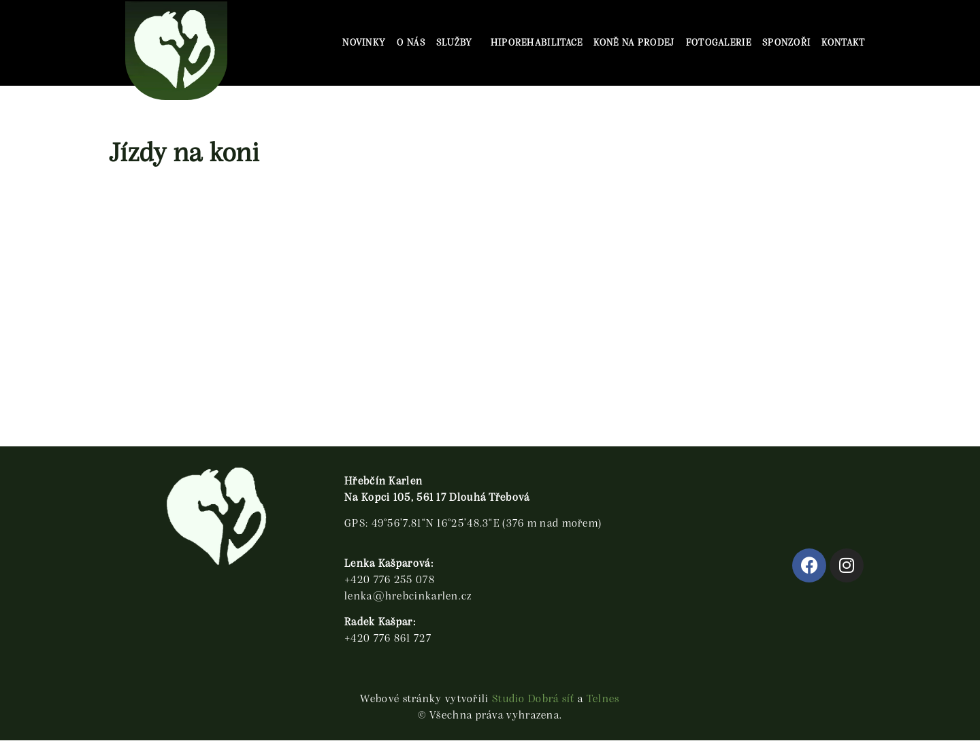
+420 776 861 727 (387, 638)
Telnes (603, 699)
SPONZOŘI (786, 43)
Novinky (364, 43)
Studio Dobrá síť (533, 699)
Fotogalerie (718, 43)
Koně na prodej (633, 43)
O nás (411, 43)
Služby (458, 43)
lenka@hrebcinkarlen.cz (408, 596)
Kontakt (843, 43)
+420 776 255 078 (389, 580)
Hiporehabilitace (537, 43)
